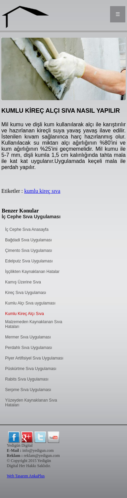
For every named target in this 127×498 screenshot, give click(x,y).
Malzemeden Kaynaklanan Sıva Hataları (33, 324)
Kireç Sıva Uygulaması (25, 292)
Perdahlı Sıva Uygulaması (28, 347)
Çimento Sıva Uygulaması (28, 250)
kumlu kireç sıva (42, 191)
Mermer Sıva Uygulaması (28, 337)
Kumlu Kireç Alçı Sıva (24, 313)
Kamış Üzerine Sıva (23, 282)
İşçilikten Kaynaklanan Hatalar (32, 271)
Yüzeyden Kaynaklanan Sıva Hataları (31, 402)
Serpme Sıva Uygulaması (28, 389)
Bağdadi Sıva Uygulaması (28, 240)
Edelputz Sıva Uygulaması (29, 261)
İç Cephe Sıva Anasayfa (26, 229)
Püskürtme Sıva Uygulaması (30, 368)
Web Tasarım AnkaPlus (26, 476)
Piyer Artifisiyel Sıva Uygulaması (34, 358)
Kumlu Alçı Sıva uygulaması (30, 303)
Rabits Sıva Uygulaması (26, 379)
